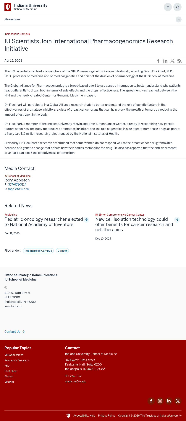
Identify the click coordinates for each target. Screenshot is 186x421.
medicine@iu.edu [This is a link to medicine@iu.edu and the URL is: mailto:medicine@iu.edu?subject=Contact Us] (75, 381)
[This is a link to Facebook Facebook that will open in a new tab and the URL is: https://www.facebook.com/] (151, 404)
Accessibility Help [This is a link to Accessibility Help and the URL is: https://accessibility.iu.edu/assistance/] (84, 415)
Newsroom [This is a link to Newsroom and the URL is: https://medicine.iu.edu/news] (12, 19)
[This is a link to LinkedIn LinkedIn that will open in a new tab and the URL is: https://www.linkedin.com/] (169, 404)
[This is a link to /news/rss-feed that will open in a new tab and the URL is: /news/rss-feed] (179, 61)
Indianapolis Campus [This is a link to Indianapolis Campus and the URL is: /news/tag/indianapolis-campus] (38, 250)
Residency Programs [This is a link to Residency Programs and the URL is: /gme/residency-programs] (17, 360)
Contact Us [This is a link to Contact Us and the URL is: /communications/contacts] (12, 331)
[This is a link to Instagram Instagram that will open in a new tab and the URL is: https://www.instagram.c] (160, 404)
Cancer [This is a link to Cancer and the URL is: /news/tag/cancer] (62, 250)
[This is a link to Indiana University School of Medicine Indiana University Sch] (25, 7)
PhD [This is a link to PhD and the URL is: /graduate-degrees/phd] (6, 365)
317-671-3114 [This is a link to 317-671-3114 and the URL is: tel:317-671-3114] (17, 184)
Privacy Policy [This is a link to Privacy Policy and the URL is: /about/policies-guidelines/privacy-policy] (106, 415)
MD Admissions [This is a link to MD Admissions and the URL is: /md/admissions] (13, 355)
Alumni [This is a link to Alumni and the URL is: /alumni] (8, 376)
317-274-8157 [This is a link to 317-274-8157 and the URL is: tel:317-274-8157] (73, 376)
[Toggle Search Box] (177, 7)
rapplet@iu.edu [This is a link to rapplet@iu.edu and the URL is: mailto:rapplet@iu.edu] (18, 189)
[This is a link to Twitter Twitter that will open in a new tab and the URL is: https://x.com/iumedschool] (178, 404)
